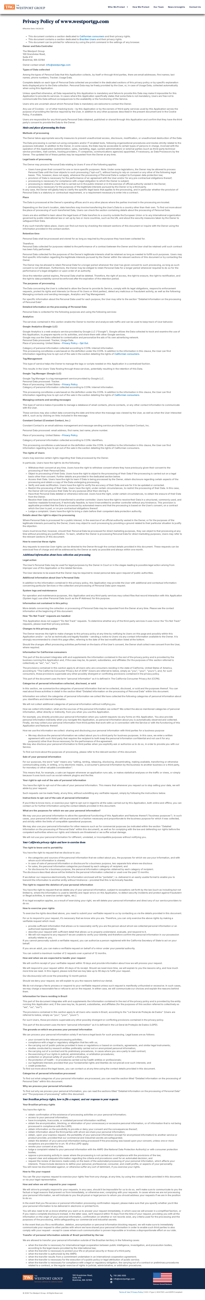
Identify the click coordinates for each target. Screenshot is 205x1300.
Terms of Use (124, 1292)
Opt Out (84, 343)
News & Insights (176, 7)
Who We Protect (118, 7)
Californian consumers (92, 36)
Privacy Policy (69, 343)
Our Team (159, 7)
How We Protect (141, 7)
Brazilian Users (88, 39)
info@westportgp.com (58, 64)
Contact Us (195, 7)
